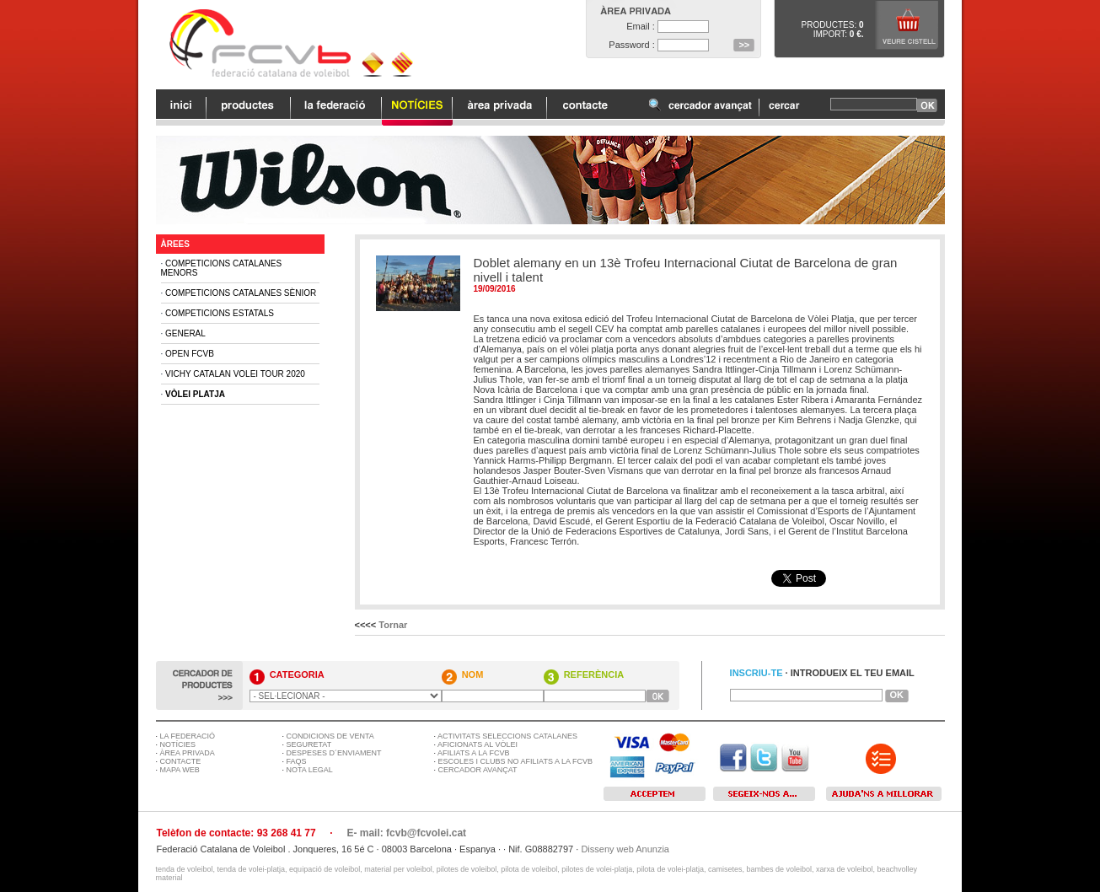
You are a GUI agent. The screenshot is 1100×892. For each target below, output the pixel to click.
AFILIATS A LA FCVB (473, 753)
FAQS (297, 761)
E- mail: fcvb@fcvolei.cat (406, 833)
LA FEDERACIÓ (188, 736)
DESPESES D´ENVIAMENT (334, 753)
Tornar (392, 625)
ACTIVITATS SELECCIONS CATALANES (507, 736)
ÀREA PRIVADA (187, 753)
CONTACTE (180, 761)
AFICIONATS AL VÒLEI (477, 744)
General (185, 333)
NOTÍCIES (178, 744)
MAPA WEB (180, 770)
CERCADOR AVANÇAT (478, 770)
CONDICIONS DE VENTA (330, 736)
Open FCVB (189, 353)
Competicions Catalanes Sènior (240, 293)
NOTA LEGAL (310, 770)
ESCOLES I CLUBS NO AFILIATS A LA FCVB (515, 761)
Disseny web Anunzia (625, 849)
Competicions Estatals (219, 313)
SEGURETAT (309, 744)
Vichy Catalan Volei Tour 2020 (235, 374)
